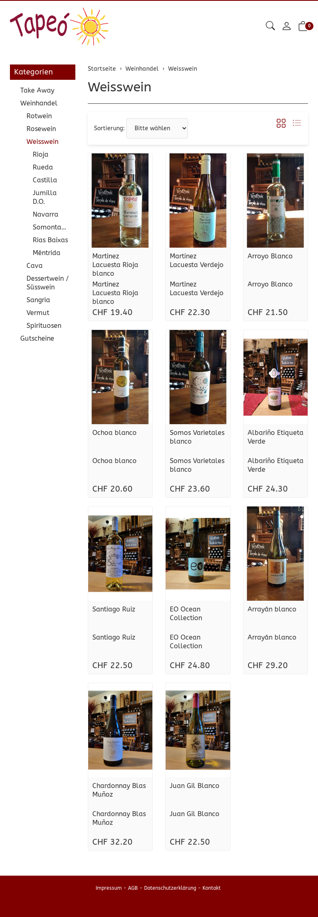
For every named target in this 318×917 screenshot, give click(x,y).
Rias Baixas (50, 240)
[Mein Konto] (286, 27)
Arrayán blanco (272, 609)
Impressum (109, 888)
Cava (34, 266)
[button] (270, 26)
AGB (133, 888)
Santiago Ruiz (113, 609)
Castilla (45, 180)
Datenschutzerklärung (170, 888)
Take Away (37, 90)
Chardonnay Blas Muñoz (119, 790)
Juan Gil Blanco (194, 786)
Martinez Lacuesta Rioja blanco (115, 264)
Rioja (40, 154)
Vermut (37, 313)
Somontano (51, 227)
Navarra (45, 214)
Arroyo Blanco (270, 256)
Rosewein (41, 129)
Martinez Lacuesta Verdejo (197, 260)
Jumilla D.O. (45, 197)
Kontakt (211, 888)
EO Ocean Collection (186, 613)
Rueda (43, 167)
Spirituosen (43, 326)
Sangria (38, 300)
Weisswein (120, 87)
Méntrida (46, 253)
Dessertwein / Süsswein (47, 283)
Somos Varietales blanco (197, 437)
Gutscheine (37, 338)
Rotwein (39, 116)
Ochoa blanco (114, 433)
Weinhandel (39, 103)
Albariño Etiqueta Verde (276, 437)
